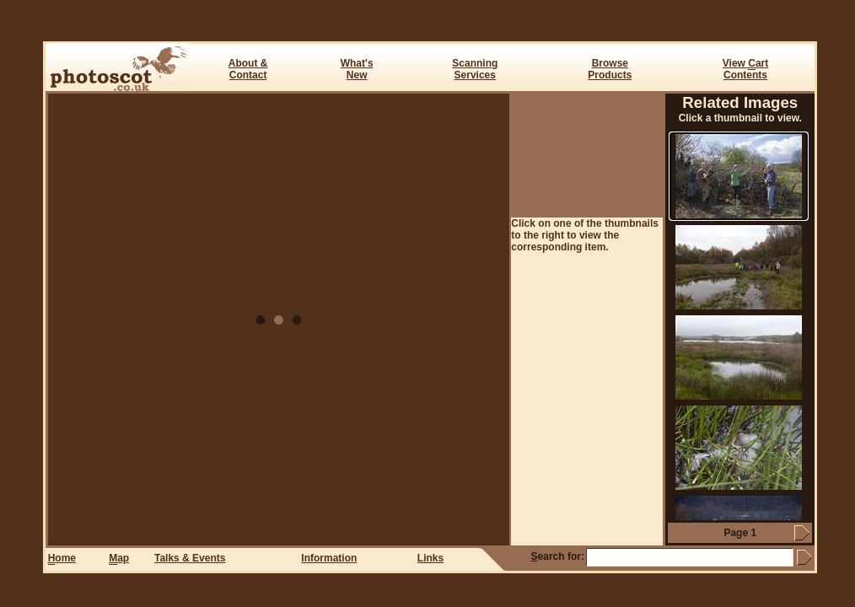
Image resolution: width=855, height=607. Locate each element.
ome (62, 558)
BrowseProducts (610, 69)
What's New (357, 69)
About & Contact (248, 69)
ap (119, 558)
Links (430, 558)
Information (329, 558)
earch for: (557, 556)
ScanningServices (474, 69)
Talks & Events (189, 558)
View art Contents (745, 69)
